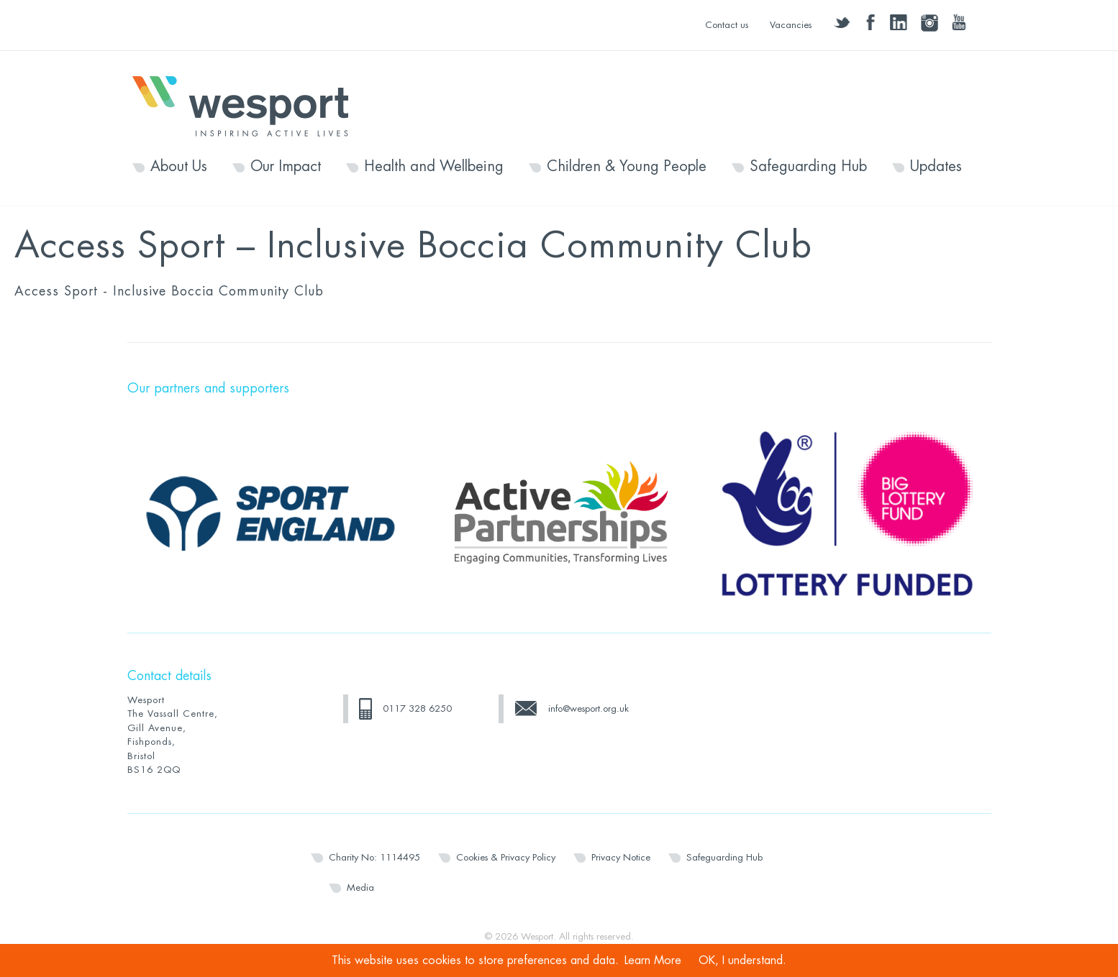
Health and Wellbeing (434, 167)
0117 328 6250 (417, 708)
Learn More (652, 960)
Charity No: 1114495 (374, 857)
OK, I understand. (742, 960)
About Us (178, 167)
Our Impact (285, 167)
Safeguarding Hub (808, 167)
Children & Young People (626, 167)
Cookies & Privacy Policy (505, 857)
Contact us (726, 24)
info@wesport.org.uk (588, 708)
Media (360, 887)
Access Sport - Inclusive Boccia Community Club (169, 291)
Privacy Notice (620, 857)
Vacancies (791, 24)
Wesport (247, 105)
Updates (936, 167)
